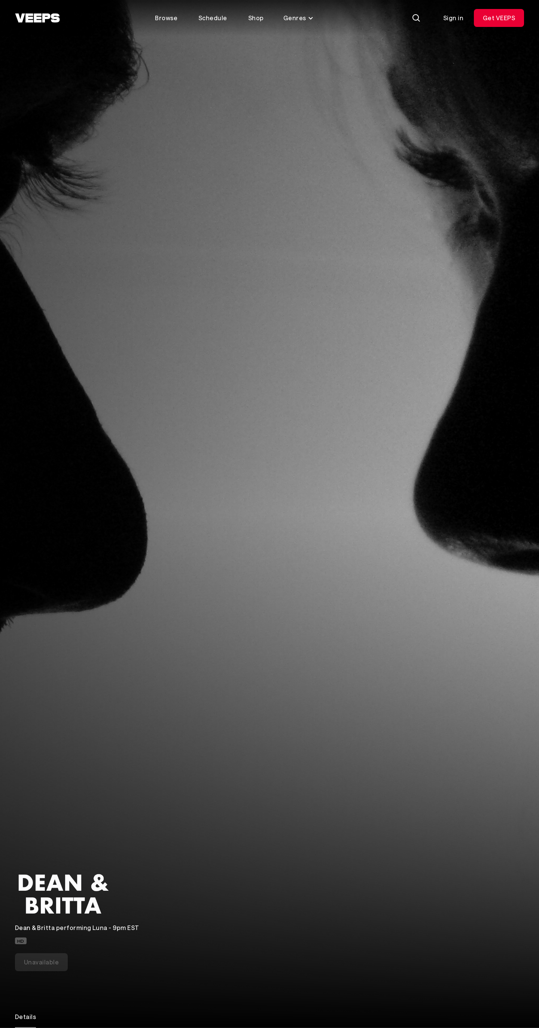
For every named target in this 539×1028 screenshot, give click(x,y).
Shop (256, 17)
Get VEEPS (499, 17)
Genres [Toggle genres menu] (298, 17)
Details (25, 1016)
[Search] (416, 18)
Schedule (212, 17)
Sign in (453, 17)
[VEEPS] (37, 17)
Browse (166, 17)
